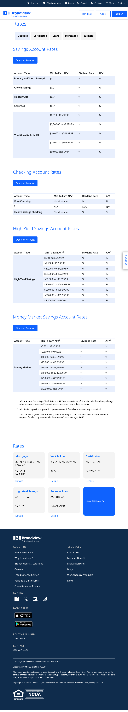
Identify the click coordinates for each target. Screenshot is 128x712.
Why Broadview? (23, 560)
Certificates (40, 35)
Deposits (23, 35)
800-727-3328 (20, 652)
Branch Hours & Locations (28, 565)
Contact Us (73, 554)
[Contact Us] (96, 3)
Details (19, 481)
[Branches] (33, 3)
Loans (56, 35)
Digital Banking (76, 565)
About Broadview (23, 554)
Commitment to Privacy (27, 588)
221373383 (19, 640)
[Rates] (69, 3)
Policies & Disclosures (26, 582)
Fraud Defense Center (26, 577)
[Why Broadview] (52, 3)
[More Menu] (110, 3)
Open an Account (25, 60)
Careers (18, 571)
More (121, 3)
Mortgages (71, 35)
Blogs (70, 571)
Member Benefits (76, 560)
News (70, 582)
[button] (82, 3)
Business (88, 35)
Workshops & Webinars (80, 577)
